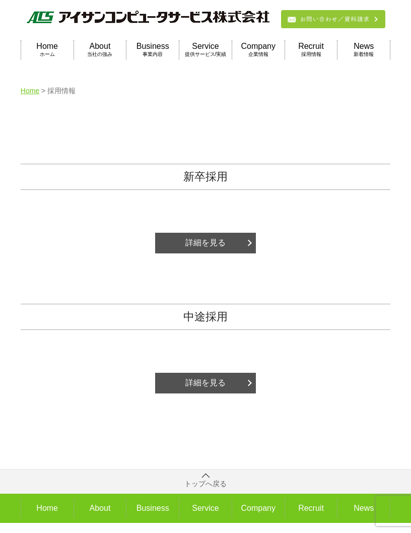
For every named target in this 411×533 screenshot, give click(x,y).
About (100, 50)
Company (258, 50)
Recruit (311, 50)
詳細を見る (205, 242)
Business (152, 50)
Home (47, 50)
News (363, 50)
